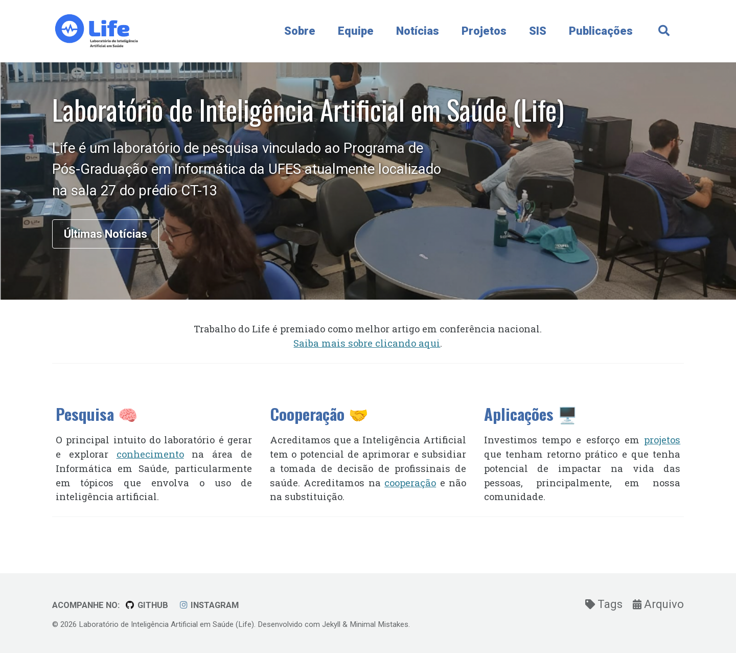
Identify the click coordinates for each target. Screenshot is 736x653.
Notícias (417, 31)
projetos (662, 440)
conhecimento (150, 454)
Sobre (299, 31)
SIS (537, 31)
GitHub (146, 605)
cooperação (410, 483)
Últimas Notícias (105, 234)
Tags (605, 604)
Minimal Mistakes (379, 624)
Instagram (208, 605)
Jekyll (331, 624)
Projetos (484, 31)
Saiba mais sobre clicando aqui (366, 343)
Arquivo (658, 604)
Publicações (601, 31)
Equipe (356, 31)
